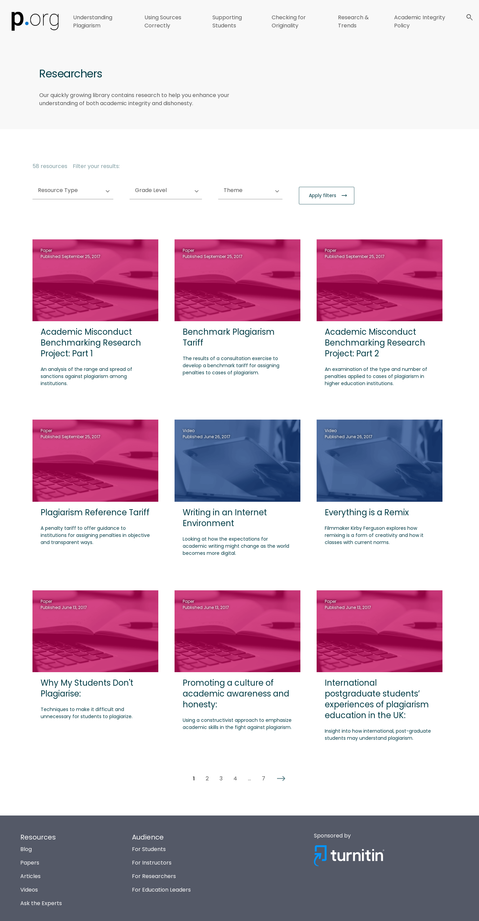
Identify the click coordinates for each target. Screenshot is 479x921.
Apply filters (323, 195)
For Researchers (154, 876)
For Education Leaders (161, 890)
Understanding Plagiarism (92, 21)
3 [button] (221, 779)
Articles (30, 876)
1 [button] (194, 779)
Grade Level (164, 190)
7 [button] (263, 779)
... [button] (249, 779)
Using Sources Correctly (162, 21)
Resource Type (71, 190)
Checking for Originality (289, 21)
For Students (149, 849)
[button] (281, 778)
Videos (29, 890)
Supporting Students (227, 21)
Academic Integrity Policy (419, 21)
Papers (29, 863)
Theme (247, 190)
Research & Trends (353, 21)
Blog (26, 849)
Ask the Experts (41, 903)
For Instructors (152, 863)
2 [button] (207, 779)
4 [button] (235, 779)
